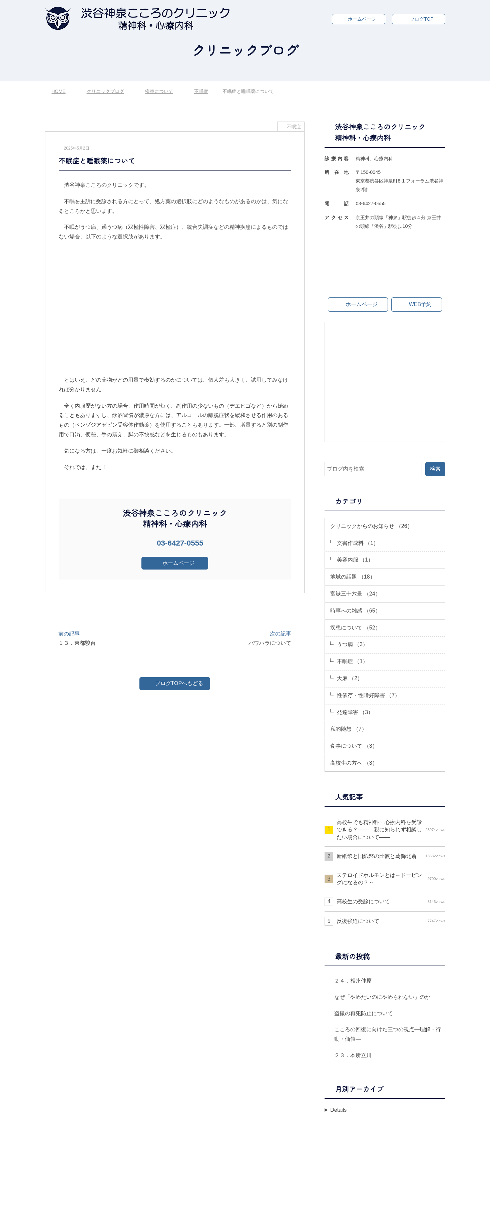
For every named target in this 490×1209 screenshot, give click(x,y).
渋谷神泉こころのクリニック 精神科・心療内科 (247, 1198)
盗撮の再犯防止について (363, 1013)
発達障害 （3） (355, 712)
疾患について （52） (355, 627)
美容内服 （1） (355, 560)
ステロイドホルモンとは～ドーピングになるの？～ (391, 878)
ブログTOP (422, 19)
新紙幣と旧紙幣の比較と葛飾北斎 (391, 856)
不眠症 (201, 91)
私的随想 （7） (348, 729)
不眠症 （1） (352, 661)
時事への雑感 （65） (355, 610)
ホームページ (362, 19)
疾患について (159, 91)
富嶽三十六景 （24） (355, 594)
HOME (59, 91)
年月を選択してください (357, 1113)
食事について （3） (353, 746)
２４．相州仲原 (353, 981)
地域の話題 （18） (352, 577)
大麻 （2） (350, 678)
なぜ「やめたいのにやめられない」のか (382, 997)
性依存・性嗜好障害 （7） (368, 695)
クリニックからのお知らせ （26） (371, 526)
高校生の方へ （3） (353, 763)
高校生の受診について (391, 901)
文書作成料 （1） (358, 543)
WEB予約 (420, 304)
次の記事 (236, 639)
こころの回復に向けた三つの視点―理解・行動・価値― (387, 1034)
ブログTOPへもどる (179, 683)
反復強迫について (391, 921)
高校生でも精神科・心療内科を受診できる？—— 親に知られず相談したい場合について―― (391, 829)
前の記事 (113, 639)
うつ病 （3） (352, 644)
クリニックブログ (105, 91)
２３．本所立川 (353, 1055)
